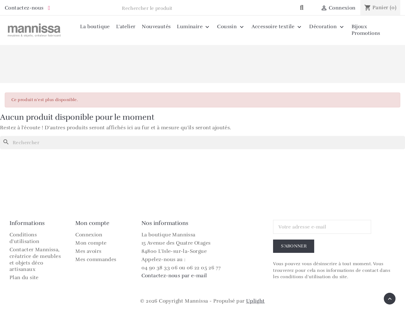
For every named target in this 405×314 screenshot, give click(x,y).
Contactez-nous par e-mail (174, 275)
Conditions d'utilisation (24, 238)
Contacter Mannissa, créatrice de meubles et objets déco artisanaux (35, 259)
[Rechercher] (202, 142)
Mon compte (90, 243)
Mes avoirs (88, 251)
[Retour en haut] (390, 298)
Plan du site (24, 277)
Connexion (88, 235)
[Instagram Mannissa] (49, 8)
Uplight (255, 301)
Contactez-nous (24, 8)
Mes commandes (95, 259)
